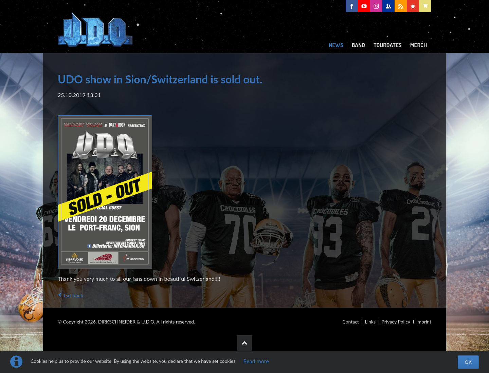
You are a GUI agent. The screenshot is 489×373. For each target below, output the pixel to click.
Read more (256, 361)
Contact (350, 322)
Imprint (423, 322)
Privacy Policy (396, 322)
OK (468, 362)
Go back (73, 295)
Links (370, 322)
